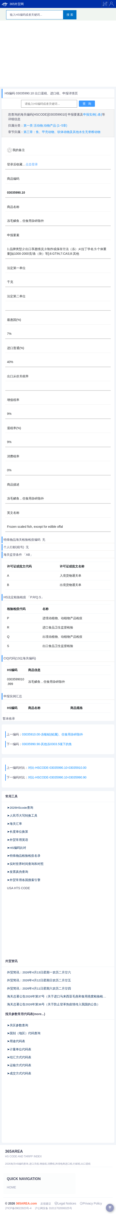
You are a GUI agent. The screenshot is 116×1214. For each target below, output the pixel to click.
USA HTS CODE (18, 888)
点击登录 (31, 164)
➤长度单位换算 (17, 831)
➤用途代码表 (16, 1041)
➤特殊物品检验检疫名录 (23, 855)
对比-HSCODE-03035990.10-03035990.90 (57, 777)
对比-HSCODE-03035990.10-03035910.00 (57, 767)
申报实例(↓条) (92, 114)
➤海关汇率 (14, 823)
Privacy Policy (91, 1203)
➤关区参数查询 (17, 1025)
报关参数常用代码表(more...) (25, 1014)
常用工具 (11, 796)
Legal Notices (65, 1203)
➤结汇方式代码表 (19, 1057)
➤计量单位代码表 (19, 1049)
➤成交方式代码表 (19, 1073)
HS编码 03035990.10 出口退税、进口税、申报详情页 (41, 93)
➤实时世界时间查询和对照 (25, 864)
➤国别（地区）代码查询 (23, 1033)
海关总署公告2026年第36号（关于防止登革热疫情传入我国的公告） (53, 1004)
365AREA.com (26, 1203)
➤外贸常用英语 (17, 840)
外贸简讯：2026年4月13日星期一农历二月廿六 (39, 972)
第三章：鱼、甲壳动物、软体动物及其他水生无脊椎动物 (62, 132)
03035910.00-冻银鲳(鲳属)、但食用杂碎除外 (52, 734)
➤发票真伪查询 (17, 872)
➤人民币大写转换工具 (22, 815)
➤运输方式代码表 (19, 1065)
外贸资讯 (11, 961)
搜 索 (70, 14)
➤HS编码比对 (16, 847)
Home (11, 1187)
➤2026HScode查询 (20, 807)
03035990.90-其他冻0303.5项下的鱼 (47, 744)
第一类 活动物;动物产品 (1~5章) (45, 125)
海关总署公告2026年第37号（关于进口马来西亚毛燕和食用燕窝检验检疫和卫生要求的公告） (58, 996)
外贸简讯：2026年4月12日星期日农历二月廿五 (39, 980)
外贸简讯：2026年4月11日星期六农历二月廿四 (39, 988)
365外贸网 (13, 4)
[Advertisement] (58, 53)
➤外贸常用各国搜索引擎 (23, 880)
